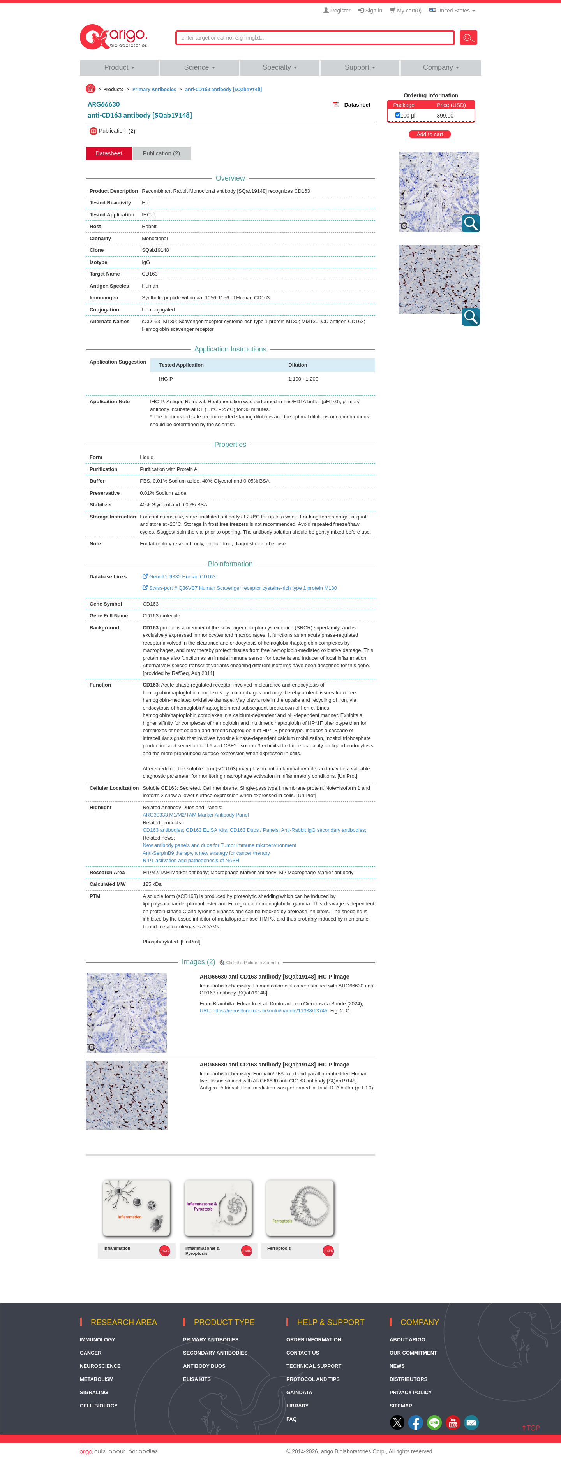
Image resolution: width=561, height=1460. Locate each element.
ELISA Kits (197, 1379)
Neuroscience (100, 1366)
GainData (299, 1392)
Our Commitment (413, 1353)
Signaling (94, 1392)
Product (119, 67)
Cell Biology (99, 1406)
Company (441, 67)
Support (360, 67)
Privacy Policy (411, 1392)
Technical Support (313, 1366)
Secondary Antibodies (215, 1353)
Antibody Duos (204, 1366)
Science (199, 67)
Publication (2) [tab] (161, 153)
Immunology (97, 1339)
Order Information (313, 1339)
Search (468, 37)
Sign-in (370, 10)
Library (297, 1406)
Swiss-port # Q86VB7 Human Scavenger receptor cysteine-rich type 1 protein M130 (240, 588)
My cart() (406, 10)
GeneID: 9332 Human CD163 (179, 577)
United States (452, 10)
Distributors (408, 1379)
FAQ (291, 1419)
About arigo (407, 1339)
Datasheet (357, 105)
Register (337, 10)
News (397, 1366)
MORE (164, 1250)
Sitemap (401, 1406)
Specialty (280, 67)
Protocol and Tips (313, 1379)
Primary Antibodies (211, 1339)
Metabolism (96, 1379)
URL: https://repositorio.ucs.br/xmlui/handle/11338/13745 (264, 1011)
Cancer (91, 1353)
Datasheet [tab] (108, 153)
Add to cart (430, 134)
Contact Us (302, 1353)
